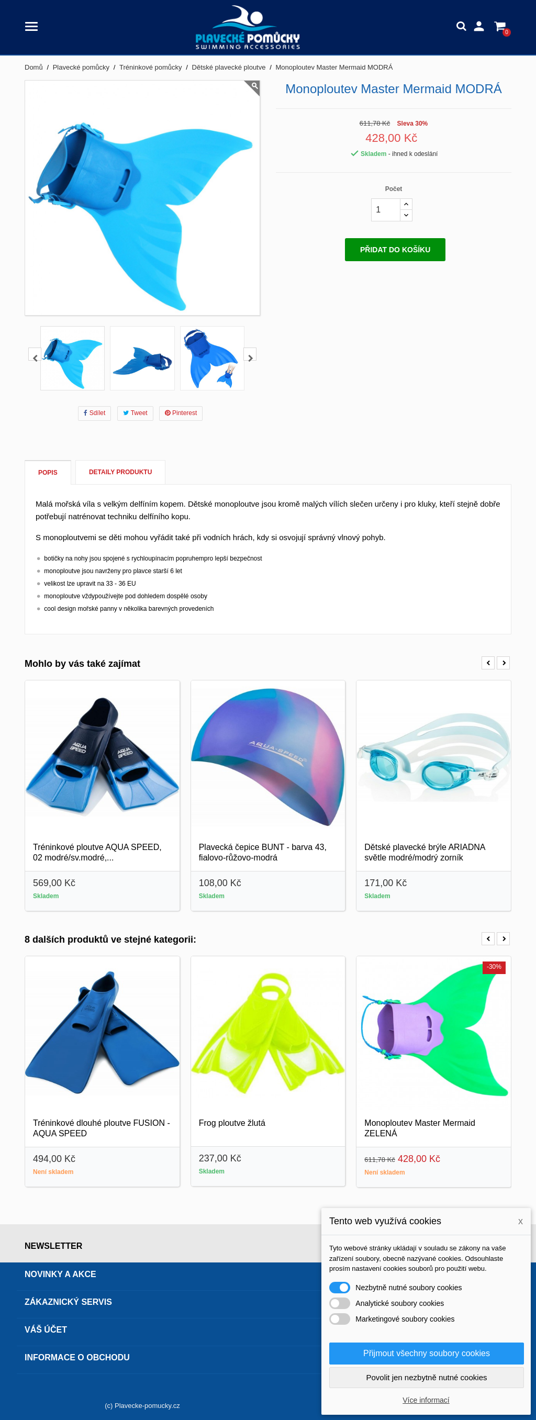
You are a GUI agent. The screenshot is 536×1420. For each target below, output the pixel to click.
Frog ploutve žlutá (232, 1123)
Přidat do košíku (395, 249)
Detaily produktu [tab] (120, 472)
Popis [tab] (48, 472)
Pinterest (181, 413)
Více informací (426, 1400)
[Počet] (385, 209)
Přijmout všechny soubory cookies (426, 1353)
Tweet (135, 413)
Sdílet (95, 413)
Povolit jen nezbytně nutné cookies (426, 1377)
